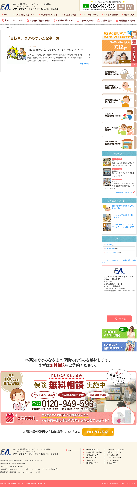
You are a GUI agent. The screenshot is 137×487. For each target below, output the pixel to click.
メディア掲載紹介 (111, 15)
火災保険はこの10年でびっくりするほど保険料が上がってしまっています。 (119, 186)
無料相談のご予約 (127, 21)
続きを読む (85, 63)
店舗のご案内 (129, 15)
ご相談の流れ (106, 21)
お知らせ (108, 244)
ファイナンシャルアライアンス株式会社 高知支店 (35, 9)
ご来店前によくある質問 (24, 15)
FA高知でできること (49, 15)
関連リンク (106, 483)
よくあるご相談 (70, 15)
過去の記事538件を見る (124, 192)
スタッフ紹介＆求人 (90, 15)
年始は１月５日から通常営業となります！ (123, 174)
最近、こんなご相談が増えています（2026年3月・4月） (123, 164)
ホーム (6, 15)
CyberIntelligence (38, 483)
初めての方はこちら (14, 20)
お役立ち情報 (110, 249)
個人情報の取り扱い (118, 483)
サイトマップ (132, 483)
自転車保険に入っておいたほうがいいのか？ (55, 49)
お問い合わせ (119, 318)
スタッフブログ (87, 21)
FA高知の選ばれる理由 (40, 21)
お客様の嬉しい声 (65, 20)
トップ (2, 27)
